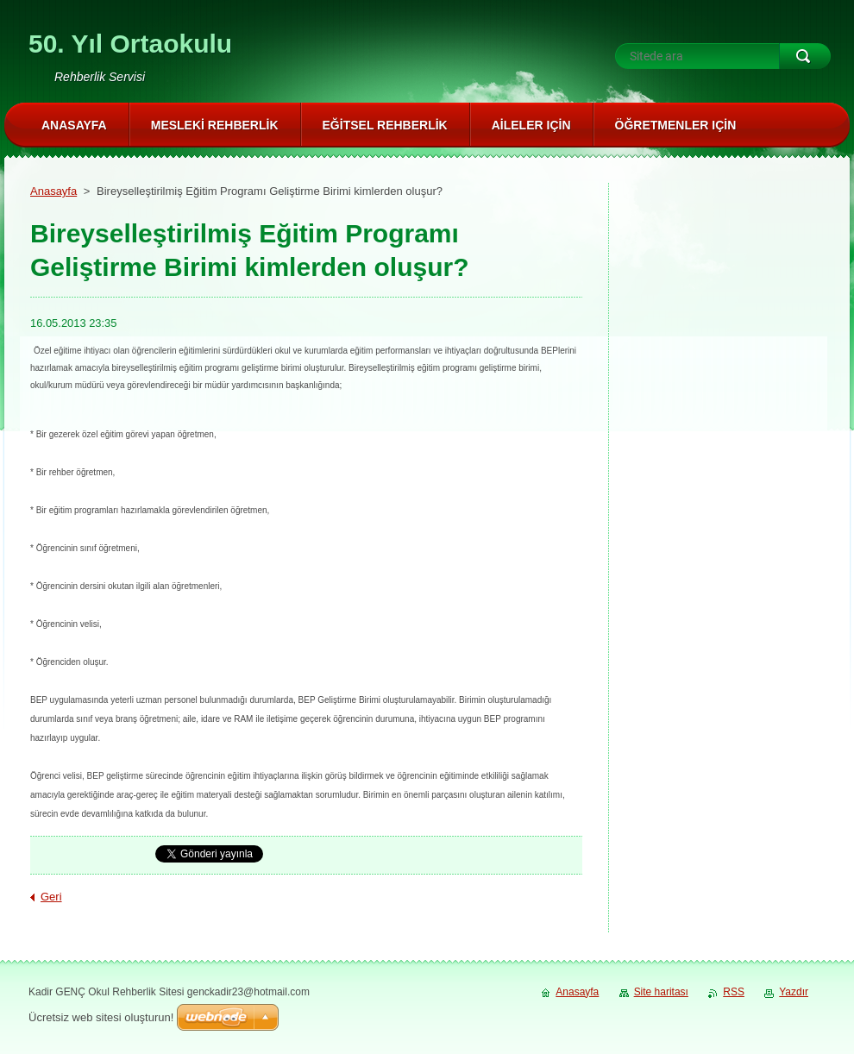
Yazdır (793, 992)
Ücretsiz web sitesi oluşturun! (100, 1017)
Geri (51, 896)
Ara (805, 56)
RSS (733, 992)
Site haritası (661, 992)
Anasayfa (53, 191)
